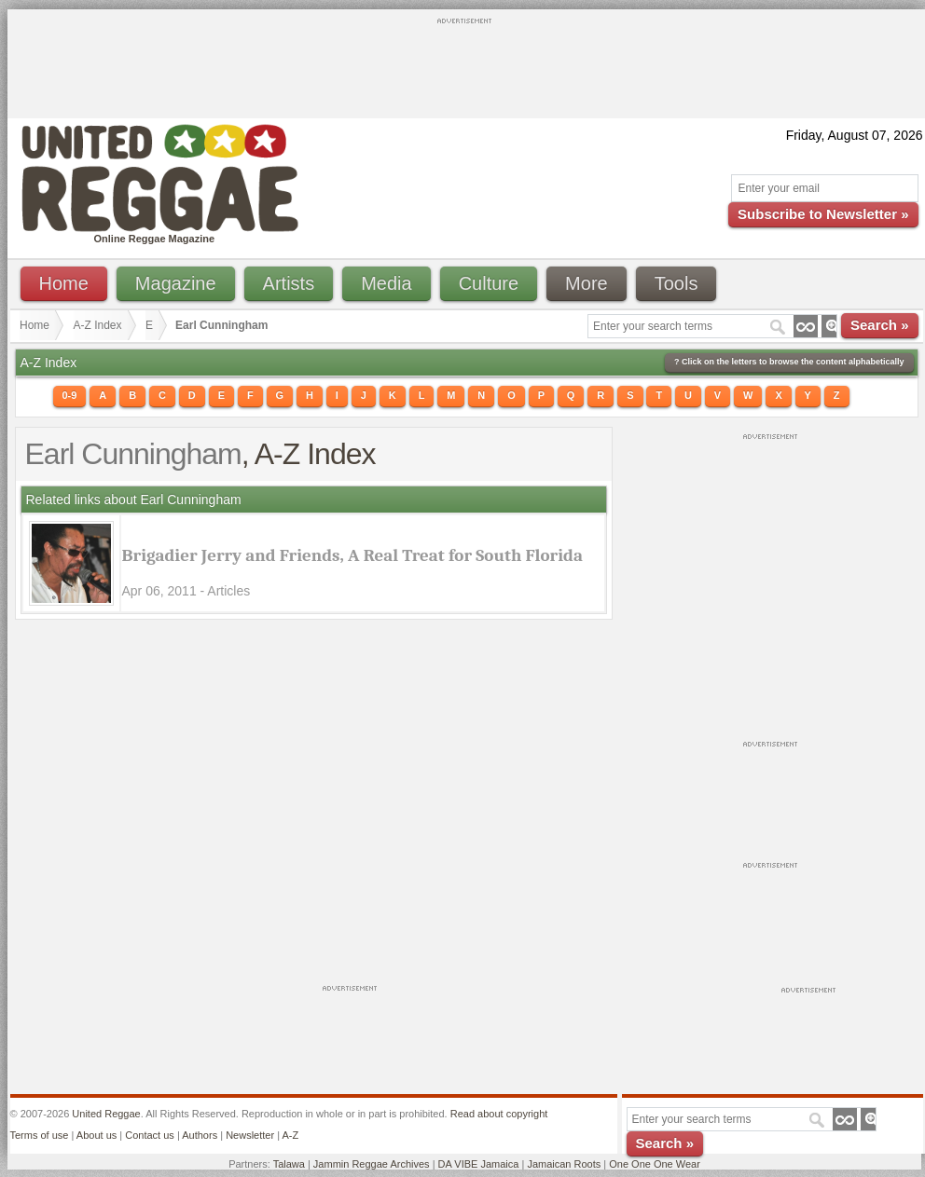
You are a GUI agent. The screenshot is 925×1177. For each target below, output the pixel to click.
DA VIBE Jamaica (478, 1164)
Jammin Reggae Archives (371, 1164)
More (586, 283)
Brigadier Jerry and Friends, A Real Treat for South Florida (352, 555)
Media (386, 283)
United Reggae (106, 1113)
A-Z (290, 1135)
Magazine (175, 283)
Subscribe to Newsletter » (823, 214)
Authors (199, 1135)
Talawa (289, 1164)
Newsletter (250, 1135)
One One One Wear (654, 1164)
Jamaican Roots (564, 1164)
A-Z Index (98, 325)
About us (96, 1135)
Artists (289, 283)
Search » (879, 325)
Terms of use (39, 1135)
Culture (488, 283)
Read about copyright (499, 1113)
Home (64, 283)
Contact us (149, 1135)
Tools (676, 283)
